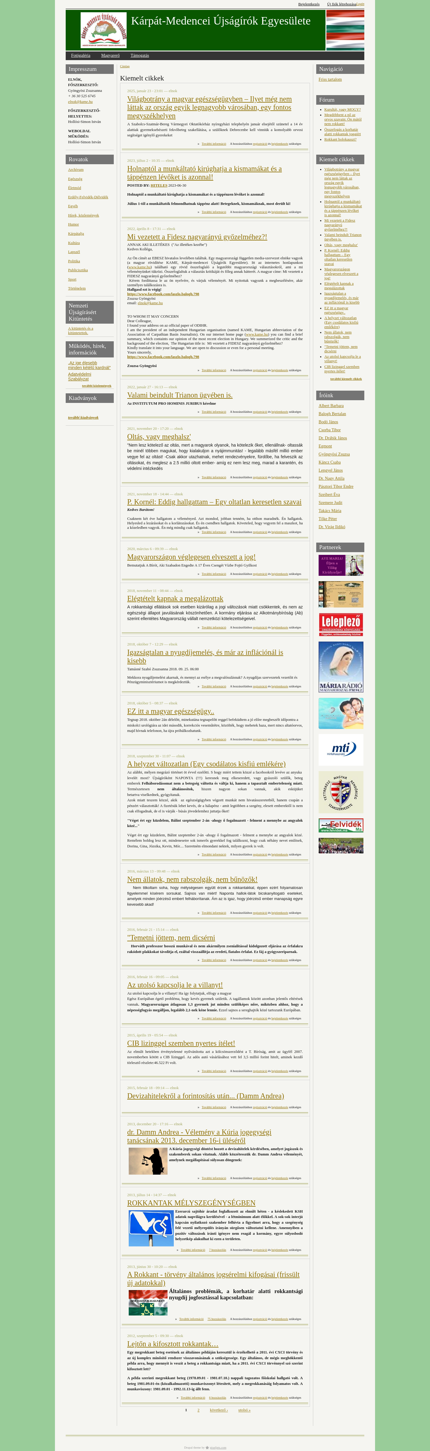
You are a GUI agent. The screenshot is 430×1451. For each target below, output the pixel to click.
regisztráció (260, 143)
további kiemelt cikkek (346, 378)
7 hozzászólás (217, 1249)
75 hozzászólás (217, 1319)
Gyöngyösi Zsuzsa (334, 454)
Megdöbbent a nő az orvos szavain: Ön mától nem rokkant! (343, 119)
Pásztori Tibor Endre (336, 486)
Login (360, 4)
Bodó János (328, 421)
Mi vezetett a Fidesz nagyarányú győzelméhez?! (197, 237)
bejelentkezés (279, 143)
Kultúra (74, 243)
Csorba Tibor (330, 429)
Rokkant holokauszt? (340, 139)
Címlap (125, 66)
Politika (74, 261)
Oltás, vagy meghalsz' (159, 437)
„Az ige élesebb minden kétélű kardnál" (89, 365)
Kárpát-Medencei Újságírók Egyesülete (221, 20)
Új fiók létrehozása (341, 4)
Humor (73, 224)
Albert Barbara (331, 405)
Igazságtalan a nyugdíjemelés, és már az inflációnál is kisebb (342, 297)
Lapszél (74, 252)
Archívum (76, 170)
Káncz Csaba (330, 462)
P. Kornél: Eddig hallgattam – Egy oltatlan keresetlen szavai (214, 502)
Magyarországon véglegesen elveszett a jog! (191, 557)
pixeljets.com (218, 1447)
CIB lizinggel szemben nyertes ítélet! (181, 1043)
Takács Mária (330, 510)
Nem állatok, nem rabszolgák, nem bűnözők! (192, 879)
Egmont (325, 446)
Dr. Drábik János (333, 438)
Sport (72, 279)
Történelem (77, 288)
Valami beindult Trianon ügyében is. (180, 395)
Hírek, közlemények (83, 215)
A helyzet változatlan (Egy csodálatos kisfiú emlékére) (206, 764)
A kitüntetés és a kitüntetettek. (80, 330)
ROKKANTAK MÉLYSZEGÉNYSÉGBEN (191, 1203)
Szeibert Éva (329, 494)
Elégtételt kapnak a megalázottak (175, 598)
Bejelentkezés (309, 4)
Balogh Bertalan (332, 413)
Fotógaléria (80, 55)
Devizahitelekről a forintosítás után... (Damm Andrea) (205, 1096)
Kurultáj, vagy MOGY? (342, 109)
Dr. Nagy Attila (331, 478)
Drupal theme (192, 1447)
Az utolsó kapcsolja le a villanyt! (175, 985)
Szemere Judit (330, 502)
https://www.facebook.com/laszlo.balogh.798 (163, 294)
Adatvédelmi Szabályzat (79, 376)
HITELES (158, 185)
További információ (214, 143)
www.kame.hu (139, 267)
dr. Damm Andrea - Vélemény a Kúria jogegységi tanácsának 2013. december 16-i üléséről (199, 1136)
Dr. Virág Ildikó (332, 526)
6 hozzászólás (217, 1397)
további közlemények (96, 385)
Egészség (75, 179)
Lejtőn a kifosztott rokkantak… (173, 1344)
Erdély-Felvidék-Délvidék (88, 197)
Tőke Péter (328, 518)
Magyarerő (110, 55)
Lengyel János (331, 470)
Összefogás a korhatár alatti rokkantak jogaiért (342, 131)
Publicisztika (78, 270)
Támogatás (139, 55)
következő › (219, 1410)
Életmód (74, 188)
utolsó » (244, 1410)
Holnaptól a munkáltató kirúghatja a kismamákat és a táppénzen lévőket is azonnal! (204, 173)
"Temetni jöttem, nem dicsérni (171, 938)
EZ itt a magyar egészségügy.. (170, 711)
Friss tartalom (330, 79)
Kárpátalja (76, 234)
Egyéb (73, 206)
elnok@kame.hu (80, 102)
